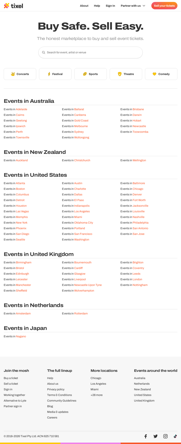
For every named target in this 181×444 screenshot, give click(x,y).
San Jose (138, 235)
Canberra (80, 116)
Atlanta (20, 184)
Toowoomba (140, 133)
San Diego (22, 235)
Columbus (22, 196)
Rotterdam (81, 315)
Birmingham (23, 264)
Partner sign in (13, 406)
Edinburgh (22, 275)
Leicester (22, 281)
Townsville (22, 139)
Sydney (79, 133)
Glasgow (79, 275)
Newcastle (139, 127)
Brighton (138, 264)
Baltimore (139, 184)
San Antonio (140, 229)
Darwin (137, 116)
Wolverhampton (84, 292)
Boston (20, 190)
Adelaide (21, 110)
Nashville (138, 218)
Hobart (137, 122)
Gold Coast (81, 122)
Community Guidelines (61, 401)
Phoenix (21, 229)
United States (142, 395)
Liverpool (80, 281)
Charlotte (80, 190)
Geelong (21, 122)
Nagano (21, 338)
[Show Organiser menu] (133, 5)
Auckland (22, 162)
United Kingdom (144, 401)
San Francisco (83, 235)
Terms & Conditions (59, 395)
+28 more (97, 395)
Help (97, 6)
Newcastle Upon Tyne (88, 286)
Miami (78, 218)
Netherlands (142, 384)
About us (52, 384)
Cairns (20, 116)
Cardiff (78, 269)
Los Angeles (82, 213)
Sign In (110, 6)
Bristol (20, 269)
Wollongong (81, 139)
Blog (50, 406)
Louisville (139, 213)
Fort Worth (139, 201)
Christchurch (82, 162)
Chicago (138, 190)
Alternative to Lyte (15, 401)
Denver (137, 196)
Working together (14, 395)
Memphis (22, 218)
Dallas (78, 196)
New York (21, 224)
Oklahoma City (83, 224)
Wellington (139, 162)
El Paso (79, 201)
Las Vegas (22, 213)
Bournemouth (82, 264)
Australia (139, 378)
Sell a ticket (11, 384)
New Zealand (142, 389)
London (137, 281)
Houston (21, 207)
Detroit (20, 201)
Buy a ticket (11, 378)
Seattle (20, 241)
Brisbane (138, 110)
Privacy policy (55, 389)
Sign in (8, 389)
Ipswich (20, 127)
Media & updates (57, 412)
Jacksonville (140, 207)
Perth (19, 133)
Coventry (138, 269)
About (84, 6)
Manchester (23, 286)
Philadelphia (141, 224)
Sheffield (21, 292)
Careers (52, 417)
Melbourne (81, 127)
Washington (81, 241)
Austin (78, 184)
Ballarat (79, 110)
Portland (79, 229)
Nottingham (140, 286)
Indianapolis (82, 207)
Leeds (136, 275)
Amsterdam (23, 315)
